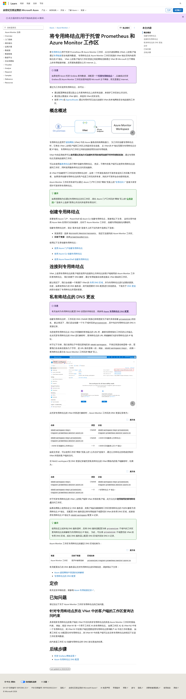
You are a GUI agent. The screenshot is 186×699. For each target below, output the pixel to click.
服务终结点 (65, 163)
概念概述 (147, 32)
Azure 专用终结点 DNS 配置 (116, 311)
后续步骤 (147, 52)
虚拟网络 (70, 142)
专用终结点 (57, 52)
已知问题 (147, 49)
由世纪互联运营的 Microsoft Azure (82, 688)
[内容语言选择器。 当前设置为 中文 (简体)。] (10, 682)
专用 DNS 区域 (96, 282)
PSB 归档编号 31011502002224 (44, 688)
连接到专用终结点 (151, 39)
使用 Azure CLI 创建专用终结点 (68, 253)
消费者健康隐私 (152, 688)
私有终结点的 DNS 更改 (153, 42)
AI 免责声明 (105, 688)
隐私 (62, 688)
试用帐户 (178, 10)
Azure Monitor (62, 27)
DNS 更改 (131, 286)
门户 (169, 10)
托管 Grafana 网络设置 (64, 655)
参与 (133, 688)
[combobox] (23, 28)
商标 (175, 688)
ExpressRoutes (72, 99)
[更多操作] (134, 28)
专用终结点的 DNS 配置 (65, 576)
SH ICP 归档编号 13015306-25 (15, 688)
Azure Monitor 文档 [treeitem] (12, 32)
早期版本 (116, 688)
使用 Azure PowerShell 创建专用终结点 (71, 259)
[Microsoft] (4, 3)
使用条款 (167, 688)
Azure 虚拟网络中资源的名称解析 (69, 572)
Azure (52, 27)
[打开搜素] (180, 3)
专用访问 (119, 182)
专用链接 (58, 55)
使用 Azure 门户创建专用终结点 (68, 248)
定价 (145, 46)
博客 (124, 688)
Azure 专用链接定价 (83, 590)
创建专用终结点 (150, 36)
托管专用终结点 (105, 75)
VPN (61, 99)
